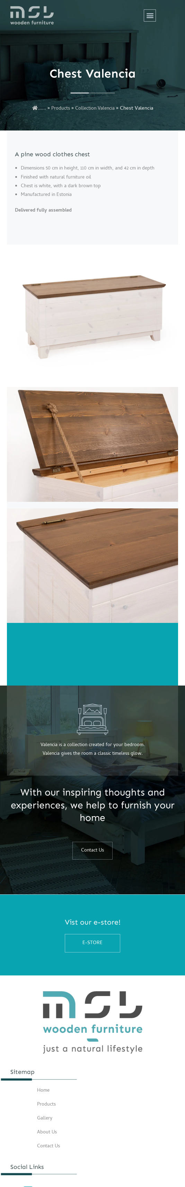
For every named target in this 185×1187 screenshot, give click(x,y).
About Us (47, 1133)
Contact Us (48, 1146)
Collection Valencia (95, 109)
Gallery (44, 1119)
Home (43, 1091)
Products (60, 109)
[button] (150, 15)
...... (39, 109)
